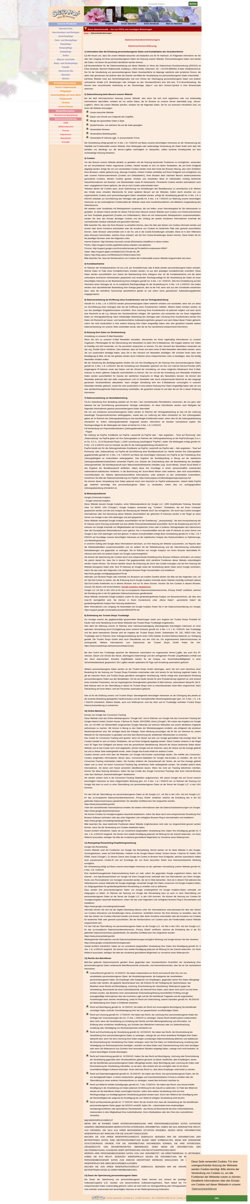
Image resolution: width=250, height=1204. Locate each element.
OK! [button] (217, 1198)
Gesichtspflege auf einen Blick (65, 95)
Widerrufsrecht (65, 126)
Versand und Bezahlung (65, 115)
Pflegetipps (65, 91)
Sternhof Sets (65, 28)
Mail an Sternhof (174, 23)
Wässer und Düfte (65, 59)
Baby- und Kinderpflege (65, 63)
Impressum (65, 134)
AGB (65, 123)
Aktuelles (93, 23)
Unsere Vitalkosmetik (65, 87)
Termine (65, 102)
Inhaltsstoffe (65, 99)
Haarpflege (65, 44)
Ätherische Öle (65, 71)
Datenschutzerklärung (65, 119)
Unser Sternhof (128, 23)
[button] (204, 1188)
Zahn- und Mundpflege (65, 40)
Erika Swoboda (151, 23)
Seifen (65, 55)
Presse (65, 130)
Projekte (109, 23)
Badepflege (65, 51)
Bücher (65, 78)
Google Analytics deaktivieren (136, 587)
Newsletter (65, 138)
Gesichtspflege (65, 36)
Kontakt (65, 142)
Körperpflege (65, 48)
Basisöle (65, 75)
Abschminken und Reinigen (65, 32)
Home (86, 33)
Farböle (65, 67)
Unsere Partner (65, 106)
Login (193, 23)
